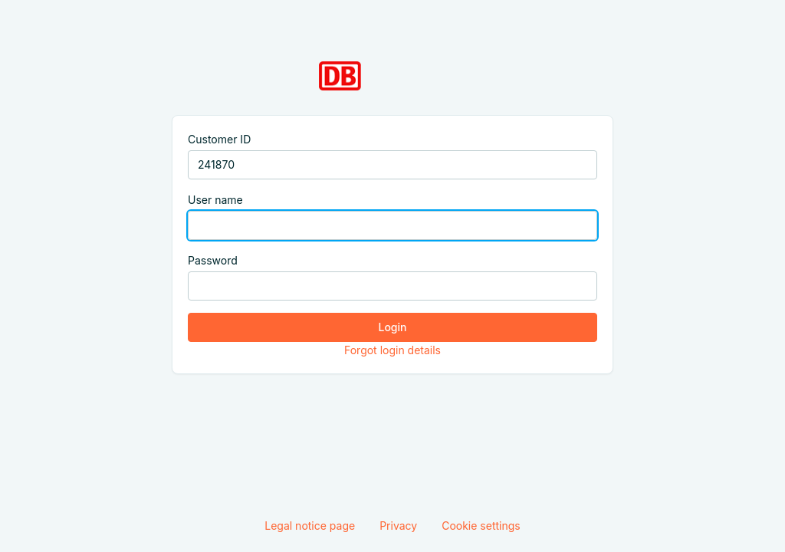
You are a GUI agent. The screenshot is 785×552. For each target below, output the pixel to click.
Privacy (398, 525)
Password (213, 260)
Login (393, 327)
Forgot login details (392, 349)
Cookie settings (481, 525)
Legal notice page (309, 525)
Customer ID (219, 139)
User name (215, 199)
